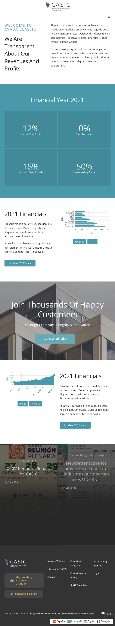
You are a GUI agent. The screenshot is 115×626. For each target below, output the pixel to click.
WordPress (88, 613)
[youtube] (103, 613)
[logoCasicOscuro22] (57, 3)
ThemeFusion (42, 613)
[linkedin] (109, 613)
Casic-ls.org (26, 613)
